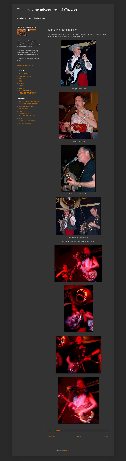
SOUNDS (22, 86)
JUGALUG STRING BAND (27, 116)
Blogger (66, 450)
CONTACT (22, 88)
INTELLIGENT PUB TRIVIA (27, 93)
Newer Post (52, 436)
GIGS (20, 81)
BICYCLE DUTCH (24, 118)
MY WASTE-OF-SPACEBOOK (28, 104)
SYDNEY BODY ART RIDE (27, 121)
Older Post (105, 436)
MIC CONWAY (23, 109)
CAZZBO (33, 30)
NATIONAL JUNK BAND (26, 106)
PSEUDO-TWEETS (25, 90)
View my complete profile (25, 65)
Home (79, 436)
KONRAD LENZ (24, 113)
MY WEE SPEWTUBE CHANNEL (29, 101)
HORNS (21, 83)
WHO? (21, 78)
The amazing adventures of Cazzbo (47, 9)
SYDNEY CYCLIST (25, 123)
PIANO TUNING (24, 74)
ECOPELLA (22, 111)
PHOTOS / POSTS (25, 76)
